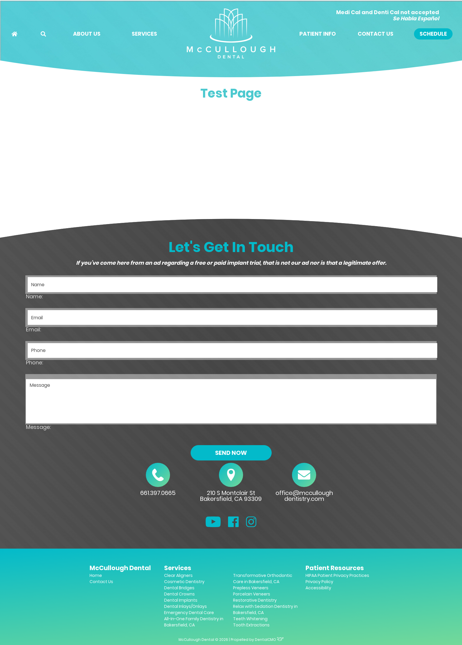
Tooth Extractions (251, 625)
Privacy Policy (319, 582)
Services (144, 33)
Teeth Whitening (250, 619)
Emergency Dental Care (189, 613)
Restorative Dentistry (255, 600)
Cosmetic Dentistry (184, 582)
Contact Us (375, 33)
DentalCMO (269, 639)
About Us (86, 33)
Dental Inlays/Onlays (185, 606)
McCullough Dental (120, 568)
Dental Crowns (179, 594)
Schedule (433, 33)
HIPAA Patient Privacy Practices (337, 575)
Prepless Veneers (250, 588)
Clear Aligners (178, 575)
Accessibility (318, 588)
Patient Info (317, 33)
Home (96, 575)
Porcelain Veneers (251, 594)
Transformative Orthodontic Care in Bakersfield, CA (262, 578)
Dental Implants (180, 600)
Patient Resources (335, 568)
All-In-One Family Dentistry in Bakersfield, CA (193, 622)
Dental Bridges (179, 588)
